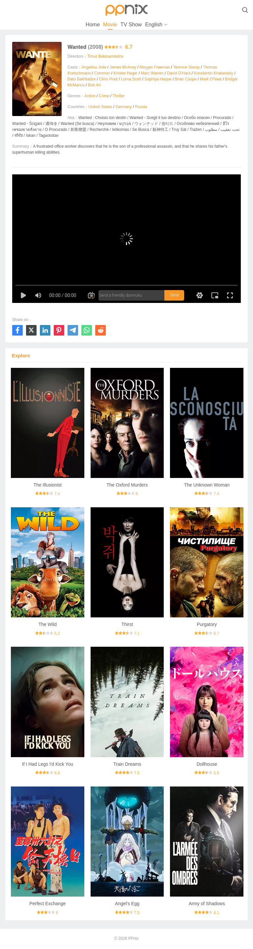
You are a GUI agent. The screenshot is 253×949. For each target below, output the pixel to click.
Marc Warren (152, 73)
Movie (110, 24)
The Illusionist (48, 485)
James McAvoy (122, 67)
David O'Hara (179, 73)
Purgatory (207, 624)
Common (102, 73)
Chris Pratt (108, 79)
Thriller (119, 96)
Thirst (127, 624)
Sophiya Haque (158, 79)
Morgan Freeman (155, 67)
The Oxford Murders (127, 485)
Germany (123, 106)
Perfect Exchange (47, 903)
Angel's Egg (127, 903)
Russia (141, 106)
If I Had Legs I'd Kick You (47, 764)
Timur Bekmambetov (105, 56)
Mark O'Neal (211, 79)
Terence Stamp (186, 67)
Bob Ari (94, 85)
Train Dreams (127, 764)
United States (100, 106)
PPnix (133, 938)
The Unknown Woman (207, 485)
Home (93, 24)
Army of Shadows (207, 903)
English (153, 24)
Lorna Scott (131, 79)
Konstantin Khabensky (213, 73)
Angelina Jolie (94, 67)
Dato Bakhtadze (82, 79)
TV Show (131, 24)
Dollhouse (207, 764)
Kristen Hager (125, 73)
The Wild (48, 624)
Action (89, 96)
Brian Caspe (186, 79)
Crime (104, 96)
